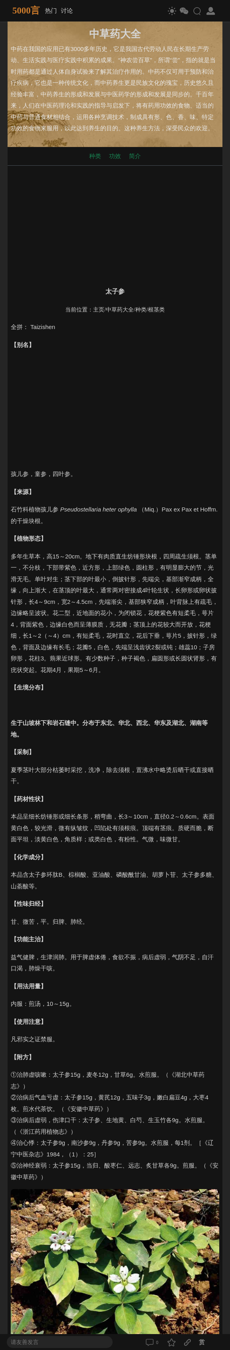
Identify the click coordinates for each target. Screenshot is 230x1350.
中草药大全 (120, 310)
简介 (135, 156)
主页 (98, 310)
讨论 (67, 10)
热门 (51, 10)
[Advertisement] (115, 224)
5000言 (26, 11)
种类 (95, 156)
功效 (115, 156)
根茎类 (156, 310)
